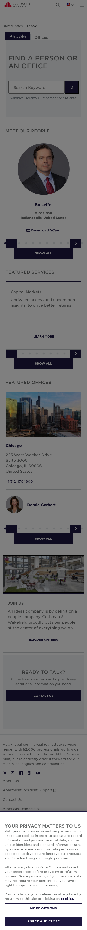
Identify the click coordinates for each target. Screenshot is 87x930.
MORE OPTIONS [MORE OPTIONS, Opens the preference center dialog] (43, 911)
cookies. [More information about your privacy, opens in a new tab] (67, 901)
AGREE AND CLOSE (43, 924)
